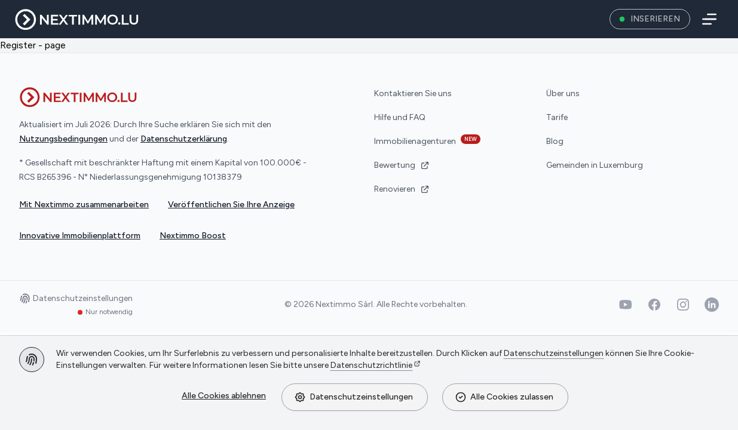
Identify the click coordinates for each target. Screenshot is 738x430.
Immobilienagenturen (427, 140)
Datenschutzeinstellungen (353, 397)
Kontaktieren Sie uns (413, 93)
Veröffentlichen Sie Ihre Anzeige (231, 204)
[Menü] (707, 19)
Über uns (563, 93)
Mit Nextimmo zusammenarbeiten (84, 204)
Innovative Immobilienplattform (79, 236)
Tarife (557, 117)
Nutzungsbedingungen (63, 139)
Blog (555, 141)
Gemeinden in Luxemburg (594, 165)
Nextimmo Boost (193, 236)
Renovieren (402, 189)
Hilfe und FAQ (399, 117)
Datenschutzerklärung (183, 139)
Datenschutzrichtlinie (371, 365)
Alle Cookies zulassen (504, 397)
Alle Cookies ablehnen (224, 396)
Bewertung (402, 165)
